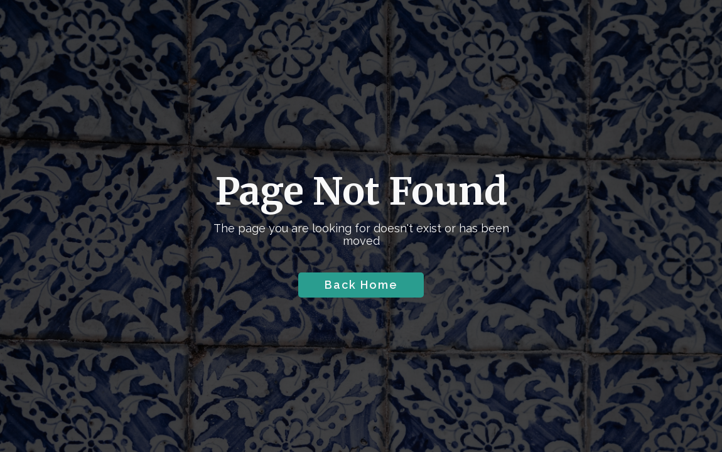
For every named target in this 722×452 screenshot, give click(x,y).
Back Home (361, 284)
